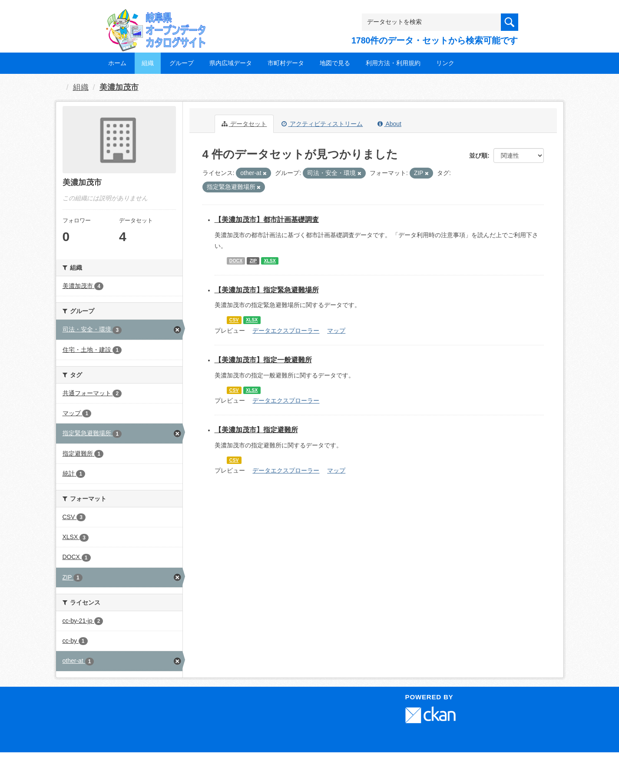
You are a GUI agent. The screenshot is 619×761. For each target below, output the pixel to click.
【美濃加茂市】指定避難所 (256, 429)
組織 (148, 63)
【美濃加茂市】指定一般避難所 (263, 360)
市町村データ (286, 63)
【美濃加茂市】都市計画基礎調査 (267, 219)
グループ (181, 63)
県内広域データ (230, 63)
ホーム (117, 63)
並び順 (478, 155)
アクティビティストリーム (322, 123)
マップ (336, 330)
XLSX (269, 260)
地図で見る (335, 63)
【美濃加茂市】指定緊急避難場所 (267, 290)
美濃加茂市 (119, 87)
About (389, 123)
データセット (244, 123)
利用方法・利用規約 (393, 63)
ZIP (253, 260)
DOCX (235, 260)
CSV (234, 320)
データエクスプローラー (285, 330)
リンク (445, 63)
